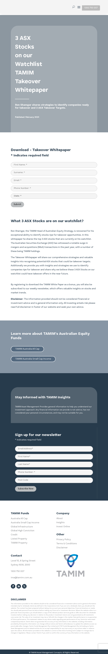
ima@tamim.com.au (21, 595)
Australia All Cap (19, 543)
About (59, 528)
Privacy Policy (63, 549)
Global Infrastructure (22, 551)
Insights (60, 532)
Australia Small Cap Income (25, 547)
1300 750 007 (91, 8)
